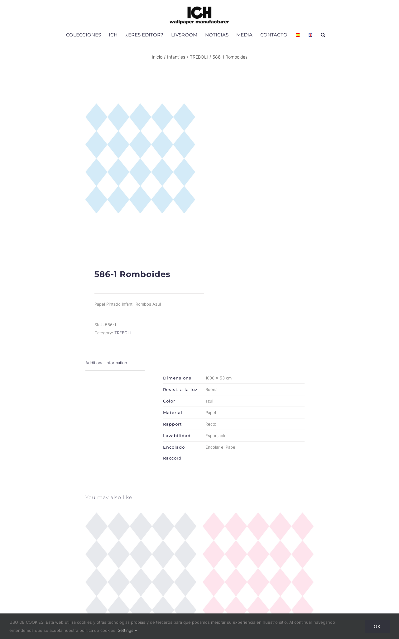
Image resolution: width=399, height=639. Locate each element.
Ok (377, 626)
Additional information (106, 369)
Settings (127, 630)
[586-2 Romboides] (258, 523)
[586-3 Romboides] (140, 523)
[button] (323, 34)
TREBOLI (122, 339)
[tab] (115, 370)
